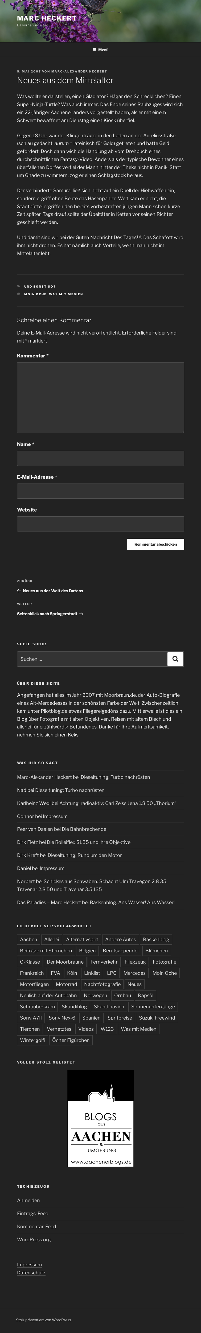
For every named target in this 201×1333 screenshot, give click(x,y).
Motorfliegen (34, 984)
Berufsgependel (120, 950)
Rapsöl (145, 995)
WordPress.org (34, 1239)
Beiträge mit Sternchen (46, 950)
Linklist (92, 973)
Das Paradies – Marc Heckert (49, 902)
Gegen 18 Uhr (32, 135)
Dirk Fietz (27, 842)
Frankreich (32, 973)
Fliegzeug (135, 962)
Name (25, 444)
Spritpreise (120, 1018)
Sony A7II (31, 1018)
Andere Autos (120, 939)
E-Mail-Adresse (37, 477)
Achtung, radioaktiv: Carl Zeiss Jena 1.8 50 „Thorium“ (118, 803)
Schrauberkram (37, 1006)
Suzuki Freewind (157, 1018)
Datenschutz (31, 1272)
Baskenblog (156, 939)
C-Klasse (30, 962)
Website (27, 510)
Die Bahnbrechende (84, 829)
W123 (107, 1029)
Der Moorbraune (65, 962)
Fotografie (164, 962)
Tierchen (30, 1029)
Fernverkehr (104, 962)
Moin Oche (35, 294)
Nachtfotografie (102, 984)
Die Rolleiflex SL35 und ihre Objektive (88, 842)
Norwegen (95, 995)
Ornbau (122, 995)
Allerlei (51, 939)
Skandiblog (74, 1006)
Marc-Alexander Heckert (79, 71)
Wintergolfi (32, 1040)
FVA (55, 973)
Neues (135, 984)
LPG (112, 973)
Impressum (55, 816)
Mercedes (135, 973)
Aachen (28, 939)
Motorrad (66, 984)
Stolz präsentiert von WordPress (43, 1320)
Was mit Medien (66, 294)
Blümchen (156, 950)
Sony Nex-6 (62, 1018)
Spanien (91, 1018)
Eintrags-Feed (32, 1213)
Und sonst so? (40, 286)
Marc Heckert (47, 18)
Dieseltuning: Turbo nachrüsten (115, 777)
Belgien (87, 950)
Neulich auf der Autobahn (48, 995)
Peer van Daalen (35, 829)
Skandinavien (109, 1006)
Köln (72, 973)
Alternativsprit (82, 939)
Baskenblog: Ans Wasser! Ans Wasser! (132, 902)
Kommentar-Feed (36, 1226)
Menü (100, 49)
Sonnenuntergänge (153, 1006)
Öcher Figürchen (71, 1040)
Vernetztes (59, 1029)
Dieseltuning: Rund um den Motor (85, 855)
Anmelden (28, 1200)
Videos (86, 1029)
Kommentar (33, 356)
